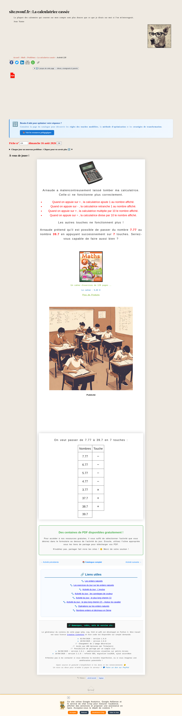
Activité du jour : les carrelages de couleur (94, 594)
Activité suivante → (133, 562)
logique (101, 678)
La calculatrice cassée (46, 57)
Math (23, 57)
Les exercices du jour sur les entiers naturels (93, 585)
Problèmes (31, 57)
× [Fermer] (68, 698)
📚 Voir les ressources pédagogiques (37, 133)
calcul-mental (91, 678)
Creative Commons (75, 635)
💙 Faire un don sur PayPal (116, 667)
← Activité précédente (50, 562)
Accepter (73, 712)
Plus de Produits (91, 295)
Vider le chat (114, 712)
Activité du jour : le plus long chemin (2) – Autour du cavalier (94, 602)
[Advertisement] (91, 99)
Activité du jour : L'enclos (93, 589)
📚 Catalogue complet (92, 562)
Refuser (84, 712)
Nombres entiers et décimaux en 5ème (93, 610)
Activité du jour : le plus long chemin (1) (93, 598)
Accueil (16, 57)
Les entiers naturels (94, 581)
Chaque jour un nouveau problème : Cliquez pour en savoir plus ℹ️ (41, 149)
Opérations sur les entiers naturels (93, 606)
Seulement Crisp (98, 712)
